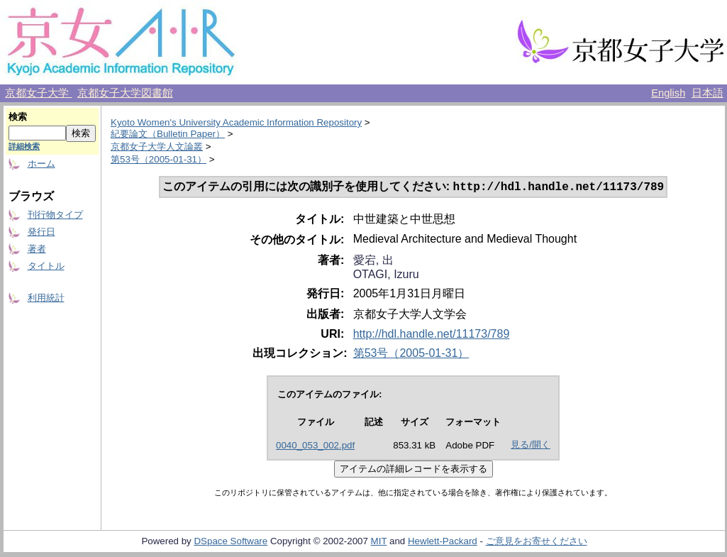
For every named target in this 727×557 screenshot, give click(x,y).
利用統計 (46, 297)
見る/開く (530, 446)
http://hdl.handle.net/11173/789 (431, 335)
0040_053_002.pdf (315, 446)
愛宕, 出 (373, 261)
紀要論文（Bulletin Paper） (168, 133)
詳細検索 (24, 146)
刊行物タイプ (55, 214)
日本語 (707, 93)
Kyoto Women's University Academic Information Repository (236, 122)
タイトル (46, 265)
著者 (37, 248)
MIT (379, 542)
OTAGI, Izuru (386, 276)
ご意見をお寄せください (536, 542)
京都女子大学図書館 (125, 93)
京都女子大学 (38, 93)
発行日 (41, 231)
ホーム (41, 163)
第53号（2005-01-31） (158, 159)
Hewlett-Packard (442, 542)
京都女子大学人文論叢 (157, 146)
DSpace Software (230, 542)
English (668, 93)
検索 (18, 116)
